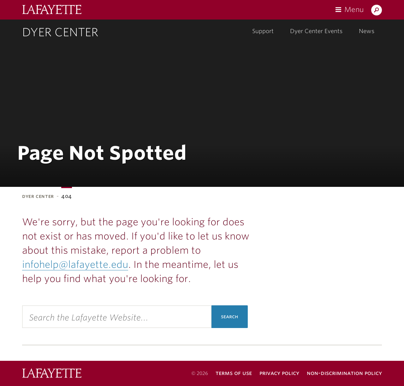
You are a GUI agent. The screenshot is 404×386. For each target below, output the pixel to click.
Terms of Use (234, 373)
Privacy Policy (279, 373)
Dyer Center (60, 32)
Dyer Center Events (316, 31)
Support (263, 31)
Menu (354, 9)
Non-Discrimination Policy (344, 373)
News (366, 31)
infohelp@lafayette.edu (75, 264)
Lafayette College (51, 374)
